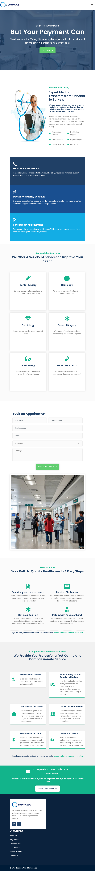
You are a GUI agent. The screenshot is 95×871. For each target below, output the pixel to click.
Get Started (46, 50)
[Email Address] (47, 428)
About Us (13, 836)
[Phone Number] (65, 420)
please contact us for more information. (69, 633)
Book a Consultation (46, 788)
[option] (47, 39)
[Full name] (29, 420)
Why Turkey (14, 840)
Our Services (15, 848)
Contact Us (14, 856)
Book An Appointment (46, 467)
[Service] (47, 436)
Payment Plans (15, 844)
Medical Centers (16, 852)
